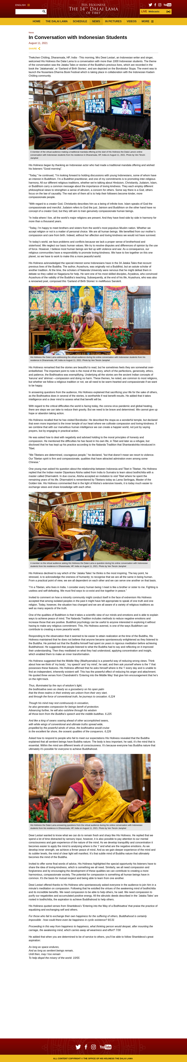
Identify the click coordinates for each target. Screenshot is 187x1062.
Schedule (80, 21)
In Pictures (113, 21)
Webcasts (150, 11)
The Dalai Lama (57, 21)
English (22, 5)
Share (33, 48)
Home (36, 21)
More (148, 21)
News (96, 21)
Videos (131, 21)
